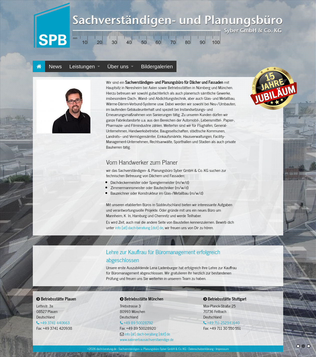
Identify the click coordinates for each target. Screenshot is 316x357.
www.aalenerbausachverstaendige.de (147, 339)
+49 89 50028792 (136, 322)
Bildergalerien (157, 66)
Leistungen (82, 66)
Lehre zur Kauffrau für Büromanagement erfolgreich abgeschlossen (163, 255)
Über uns (117, 66)
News (55, 66)
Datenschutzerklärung (200, 348)
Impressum (222, 348)
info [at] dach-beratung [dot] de (139, 227)
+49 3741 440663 (53, 322)
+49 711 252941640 (221, 322)
